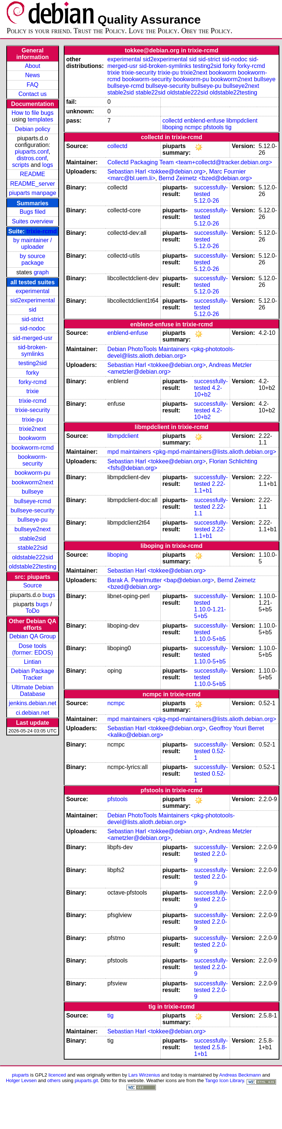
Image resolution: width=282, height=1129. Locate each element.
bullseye (32, 491)
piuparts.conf (32, 151)
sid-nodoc (32, 328)
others (53, 1080)
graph (41, 272)
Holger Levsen (21, 1080)
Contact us (32, 94)
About (32, 66)
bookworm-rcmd (32, 448)
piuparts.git (86, 1080)
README (32, 174)
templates (40, 119)
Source (32, 585)
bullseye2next (32, 529)
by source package (32, 259)
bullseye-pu (32, 520)
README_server (32, 184)
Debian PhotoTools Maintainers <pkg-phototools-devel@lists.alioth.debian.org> (171, 352)
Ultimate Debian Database (32, 690)
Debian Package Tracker (32, 674)
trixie (32, 391)
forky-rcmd (33, 382)
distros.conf (32, 158)
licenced (57, 1075)
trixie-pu (32, 419)
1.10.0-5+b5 (210, 639)
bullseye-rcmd (32, 501)
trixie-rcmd (41, 231)
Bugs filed (32, 212)
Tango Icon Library (224, 1080)
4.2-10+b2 (208, 391)
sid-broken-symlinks (32, 350)
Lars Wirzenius (144, 1075)
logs (47, 165)
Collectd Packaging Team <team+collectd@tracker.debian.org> (189, 162)
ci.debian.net (32, 713)
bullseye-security (33, 510)
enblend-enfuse (204, 120)
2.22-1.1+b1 (210, 487)
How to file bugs (32, 113)
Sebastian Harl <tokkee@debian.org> (156, 171)
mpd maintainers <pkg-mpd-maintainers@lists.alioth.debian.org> (191, 452)
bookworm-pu (33, 473)
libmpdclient (241, 120)
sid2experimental (32, 300)
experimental (32, 291)
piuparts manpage (32, 193)
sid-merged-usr (32, 338)
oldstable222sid (32, 557)
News (32, 75)
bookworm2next (32, 482)
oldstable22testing (32, 566)
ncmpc (193, 127)
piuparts (20, 1075)
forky (32, 373)
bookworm (32, 438)
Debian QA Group (32, 636)
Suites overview (32, 221)
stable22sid (33, 548)
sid (32, 309)
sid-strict (33, 319)
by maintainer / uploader (32, 243)
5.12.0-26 (206, 201)
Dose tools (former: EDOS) (32, 649)
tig (228, 127)
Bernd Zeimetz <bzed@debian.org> (205, 178)
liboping (173, 127)
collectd (172, 120)
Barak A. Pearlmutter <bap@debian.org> (160, 580)
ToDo (32, 611)
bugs (48, 595)
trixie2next (32, 429)
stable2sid (32, 538)
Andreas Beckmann (240, 1075)
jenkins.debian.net (32, 703)
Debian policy (32, 129)
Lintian (32, 662)
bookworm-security (32, 460)
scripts (20, 165)
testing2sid (32, 363)
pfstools (213, 127)
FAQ (32, 85)
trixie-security (32, 410)
